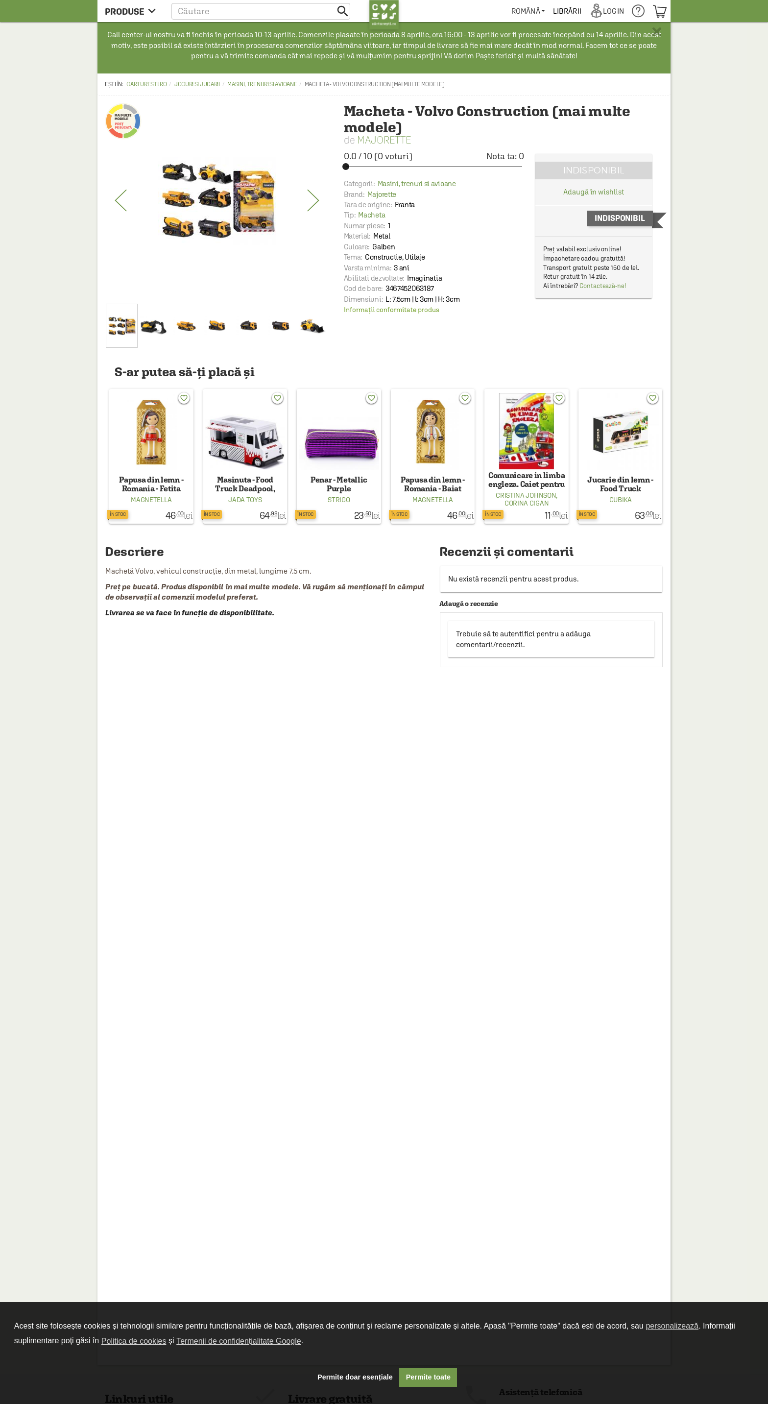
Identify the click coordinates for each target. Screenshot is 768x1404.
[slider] (434, 166)
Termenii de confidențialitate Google (238, 1341)
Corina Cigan (526, 503)
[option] (217, 201)
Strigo (339, 500)
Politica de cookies (134, 1341)
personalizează (672, 1326)
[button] (260, 11)
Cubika (620, 500)
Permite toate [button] (428, 1377)
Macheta (371, 215)
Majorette (384, 139)
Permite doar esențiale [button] (355, 1377)
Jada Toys (245, 500)
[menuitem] (528, 11)
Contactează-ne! (602, 286)
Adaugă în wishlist (593, 192)
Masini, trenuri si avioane (262, 84)
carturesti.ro (146, 84)
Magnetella (151, 500)
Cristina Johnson (526, 495)
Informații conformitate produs (391, 310)
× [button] (657, 32)
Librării (567, 11)
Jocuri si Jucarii (197, 84)
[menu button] (132, 11)
